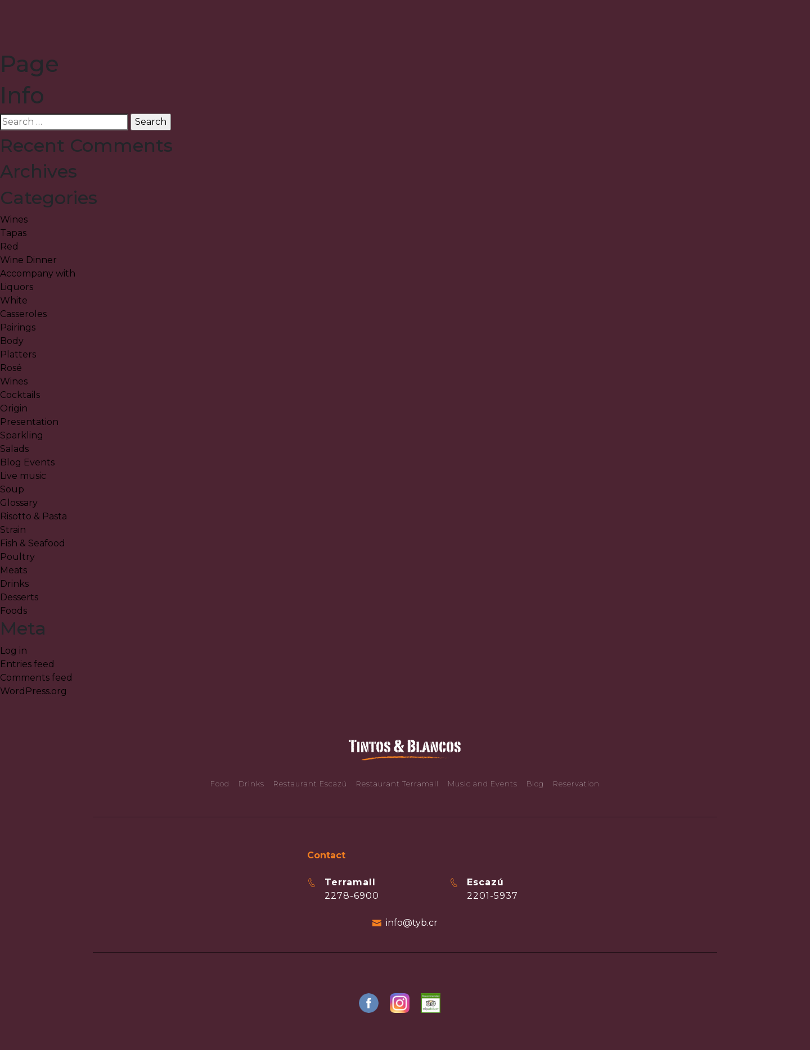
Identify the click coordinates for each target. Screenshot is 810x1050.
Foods (13, 610)
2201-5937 (492, 895)
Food (220, 783)
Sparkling (21, 435)
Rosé (11, 368)
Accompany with (37, 273)
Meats (13, 570)
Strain (13, 529)
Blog (535, 783)
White (14, 300)
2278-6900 (352, 895)
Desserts (19, 597)
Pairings (17, 327)
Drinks (14, 583)
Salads (14, 448)
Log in (13, 650)
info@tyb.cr (412, 922)
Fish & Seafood (32, 543)
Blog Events (27, 462)
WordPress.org (33, 691)
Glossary (19, 502)
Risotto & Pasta (33, 516)
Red (9, 246)
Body (12, 341)
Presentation (29, 422)
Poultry (17, 556)
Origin (14, 408)
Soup (12, 489)
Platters (18, 354)
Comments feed (36, 677)
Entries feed (27, 664)
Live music (23, 475)
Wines (14, 219)
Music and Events (483, 783)
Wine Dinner (28, 260)
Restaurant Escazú (310, 783)
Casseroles (23, 314)
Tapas (13, 233)
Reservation (576, 783)
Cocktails (20, 395)
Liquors (16, 287)
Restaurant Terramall (397, 783)
